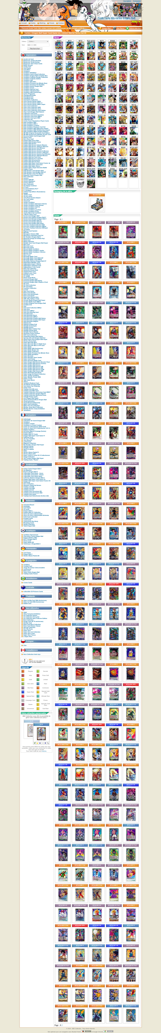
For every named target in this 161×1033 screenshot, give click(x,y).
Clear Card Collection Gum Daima (34, 110)
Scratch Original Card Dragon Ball (34, 303)
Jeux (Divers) (27, 440)
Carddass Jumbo (29, 423)
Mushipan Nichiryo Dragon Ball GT (34, 261)
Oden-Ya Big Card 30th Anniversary (35, 600)
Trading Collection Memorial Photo (34, 395)
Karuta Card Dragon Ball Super (33, 223)
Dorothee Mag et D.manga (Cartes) (34, 431)
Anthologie (27, 419)
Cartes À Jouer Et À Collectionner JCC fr (36, 428)
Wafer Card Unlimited (30, 404)
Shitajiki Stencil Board (30, 332)
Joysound (26, 201)
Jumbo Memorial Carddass (32, 213)
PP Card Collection (29, 285)
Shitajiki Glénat (28, 448)
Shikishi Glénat (28, 446)
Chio (24, 645)
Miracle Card (27, 253)
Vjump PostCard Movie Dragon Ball (35, 399)
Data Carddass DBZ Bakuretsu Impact (35, 128)
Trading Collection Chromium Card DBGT (37, 392)
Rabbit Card (27, 603)
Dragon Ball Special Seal (31, 161)
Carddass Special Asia (30, 535)
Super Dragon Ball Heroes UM (33, 366)
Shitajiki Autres (28, 327)
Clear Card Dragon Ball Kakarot (33, 112)
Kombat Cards (28, 518)
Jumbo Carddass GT (30, 208)
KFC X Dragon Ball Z (30, 539)
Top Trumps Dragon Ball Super (33, 458)
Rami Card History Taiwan (32, 626)
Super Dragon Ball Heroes (32, 365)
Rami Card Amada (29, 292)
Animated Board (28, 505)
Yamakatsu (27, 410)
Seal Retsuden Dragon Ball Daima (34, 318)
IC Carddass (27, 190)
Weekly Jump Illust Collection (33, 407)
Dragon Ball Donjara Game (32, 142)
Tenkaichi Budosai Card (31, 383)
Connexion (137, 1)
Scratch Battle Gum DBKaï (32, 301)
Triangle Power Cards (30, 396)
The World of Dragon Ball (31, 384)
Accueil (24, 23)
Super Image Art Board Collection (34, 374)
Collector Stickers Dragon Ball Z (34, 478)
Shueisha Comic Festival (31, 333)
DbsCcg (42, 23)
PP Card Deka (27, 286)
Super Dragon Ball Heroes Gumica (34, 363)
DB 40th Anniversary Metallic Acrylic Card (37, 134)
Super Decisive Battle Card (32, 360)
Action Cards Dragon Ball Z (32, 468)
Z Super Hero (27, 636)
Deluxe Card (27, 137)
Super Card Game (29, 359)
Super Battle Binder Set (31, 350)
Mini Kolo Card (28, 246)
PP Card (26, 283)
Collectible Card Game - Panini (33, 475)
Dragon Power (28, 169)
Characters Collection (30, 100)
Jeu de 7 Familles (29, 438)
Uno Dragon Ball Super (30, 398)
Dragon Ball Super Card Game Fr (34, 435)
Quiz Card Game (28, 291)
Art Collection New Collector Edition (35, 618)
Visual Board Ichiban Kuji (31, 402)
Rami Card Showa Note (31, 297)
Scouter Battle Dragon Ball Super (34, 300)
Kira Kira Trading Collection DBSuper (35, 228)
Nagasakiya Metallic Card (31, 262)
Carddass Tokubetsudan (31, 91)
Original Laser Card (29, 273)
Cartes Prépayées (29, 94)
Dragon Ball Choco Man (31, 140)
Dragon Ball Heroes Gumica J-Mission (35, 152)
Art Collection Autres (30, 615)
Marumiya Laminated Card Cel (33, 235)
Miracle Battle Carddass (31, 249)
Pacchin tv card (28, 274)
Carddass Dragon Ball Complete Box (35, 75)
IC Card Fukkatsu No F (30, 188)
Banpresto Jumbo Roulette (32, 60)
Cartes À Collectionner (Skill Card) (34, 426)
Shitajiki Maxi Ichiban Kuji (31, 329)
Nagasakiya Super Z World (32, 264)
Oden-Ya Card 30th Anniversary (33, 602)
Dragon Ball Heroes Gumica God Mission (36, 154)
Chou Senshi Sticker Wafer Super (34, 104)
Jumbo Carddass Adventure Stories (35, 204)
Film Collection (28, 176)
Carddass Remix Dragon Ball (32, 86)
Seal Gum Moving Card (30, 312)
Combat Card (27, 566)
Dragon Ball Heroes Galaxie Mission (35, 145)
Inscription (127, 1)
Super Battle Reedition (30, 354)
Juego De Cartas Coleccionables (34, 567)
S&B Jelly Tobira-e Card (31, 298)
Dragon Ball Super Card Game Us (34, 479)
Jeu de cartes (27, 196)
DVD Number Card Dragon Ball (33, 170)
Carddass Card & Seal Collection (34, 74)
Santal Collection (29, 524)
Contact (61, 23)
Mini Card (26, 244)
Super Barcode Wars (30, 342)
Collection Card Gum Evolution (33, 115)
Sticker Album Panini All (31, 555)
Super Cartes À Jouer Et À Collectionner (36, 455)
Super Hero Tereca (29, 635)
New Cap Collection (29, 268)
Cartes (33, 23)
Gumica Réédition (29, 181)
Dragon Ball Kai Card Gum (32, 157)
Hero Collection (28, 184)
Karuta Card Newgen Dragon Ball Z (34, 219)
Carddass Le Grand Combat (32, 425)
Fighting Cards (28, 437)
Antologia (26, 506)
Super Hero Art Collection (31, 632)
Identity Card (27, 623)
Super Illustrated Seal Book (32, 372)
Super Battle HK (28, 542)
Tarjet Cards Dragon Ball (31, 572)
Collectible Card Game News (32, 476)
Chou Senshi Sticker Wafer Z (32, 103)
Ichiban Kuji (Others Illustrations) (34, 191)
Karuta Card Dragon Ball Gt (32, 220)
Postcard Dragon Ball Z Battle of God (35, 282)
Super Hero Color (29, 633)
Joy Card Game (28, 199)
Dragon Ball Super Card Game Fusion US (36, 481)
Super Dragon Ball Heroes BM (33, 368)
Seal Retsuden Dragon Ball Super (34, 320)
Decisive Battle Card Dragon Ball (34, 136)
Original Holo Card (29, 271)
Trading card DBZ (29, 488)
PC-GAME (26, 276)
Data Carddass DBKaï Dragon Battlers (35, 131)
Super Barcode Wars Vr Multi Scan (34, 344)
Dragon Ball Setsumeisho (31, 160)
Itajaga (25, 193)
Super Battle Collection (31, 351)
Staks (25, 451)
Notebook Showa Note (30, 270)
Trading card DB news (30, 389)
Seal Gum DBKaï (28, 311)
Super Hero (27, 630)
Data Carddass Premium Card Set (34, 127)
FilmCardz (26, 482)
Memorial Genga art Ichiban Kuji (34, 238)
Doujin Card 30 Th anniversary (33, 621)
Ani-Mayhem (27, 470)
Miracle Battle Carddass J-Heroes (34, 252)
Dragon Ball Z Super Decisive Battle (35, 167)
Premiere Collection (29, 288)
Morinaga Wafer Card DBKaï (32, 259)
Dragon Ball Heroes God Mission (34, 148)
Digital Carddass (28, 429)
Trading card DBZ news (31, 390)
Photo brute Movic (29, 277)
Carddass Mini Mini (29, 81)
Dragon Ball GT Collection (32, 512)
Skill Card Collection (30, 335)
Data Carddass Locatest (31, 125)
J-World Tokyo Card (29, 214)
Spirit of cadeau (28, 449)
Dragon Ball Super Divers (31, 166)
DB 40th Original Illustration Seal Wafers (36, 133)
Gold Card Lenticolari (30, 517)
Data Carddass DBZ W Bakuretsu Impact (36, 130)
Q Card (25, 289)
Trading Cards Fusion (30, 573)
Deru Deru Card (28, 139)
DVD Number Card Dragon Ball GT (34, 172)
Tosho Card (27, 387)
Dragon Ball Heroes (29, 143)
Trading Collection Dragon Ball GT (34, 393)
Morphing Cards (28, 523)
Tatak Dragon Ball (29, 526)
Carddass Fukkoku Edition (32, 78)
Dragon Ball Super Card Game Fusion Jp (36, 163)
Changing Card (28, 97)
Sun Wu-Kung (28, 629)
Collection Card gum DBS (31, 118)
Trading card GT (28, 490)
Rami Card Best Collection (32, 624)
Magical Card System (30, 231)
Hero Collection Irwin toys (32, 654)
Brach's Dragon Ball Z (30, 471)
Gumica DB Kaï (28, 182)
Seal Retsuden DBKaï (30, 317)
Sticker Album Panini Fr (31, 452)
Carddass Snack (28, 88)
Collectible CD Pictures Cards (33, 591)
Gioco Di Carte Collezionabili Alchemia (36, 515)
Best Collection (28, 620)
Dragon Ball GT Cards (30, 434)
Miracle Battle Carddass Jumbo (33, 250)
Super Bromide (28, 356)
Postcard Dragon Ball (30, 279)
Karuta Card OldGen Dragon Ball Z (34, 217)
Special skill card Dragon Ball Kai (34, 338)
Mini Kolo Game (28, 247)
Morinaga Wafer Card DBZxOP (33, 258)
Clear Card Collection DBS (32, 107)
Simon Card (27, 541)
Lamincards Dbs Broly (30, 521)
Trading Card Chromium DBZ (33, 493)
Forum (51, 23)
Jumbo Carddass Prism (31, 211)
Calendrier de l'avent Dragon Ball (34, 420)
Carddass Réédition (29, 72)
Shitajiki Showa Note (30, 330)
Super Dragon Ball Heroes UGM (33, 369)
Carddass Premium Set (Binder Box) (35, 83)
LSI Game (26, 229)
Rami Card (26, 570)
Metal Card (26, 240)
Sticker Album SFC (29, 454)
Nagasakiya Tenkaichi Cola (32, 265)
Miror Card (26, 255)
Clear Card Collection (30, 106)
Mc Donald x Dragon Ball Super (33, 444)
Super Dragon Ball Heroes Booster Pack (36, 362)
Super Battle (27, 347)
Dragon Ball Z (27, 432)
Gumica (25, 178)
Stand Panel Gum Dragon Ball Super (35, 339)
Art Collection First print (31, 617)
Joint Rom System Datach (32, 198)
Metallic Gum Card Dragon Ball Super (35, 243)
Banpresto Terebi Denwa (31, 62)
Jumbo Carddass (29, 202)
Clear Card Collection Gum (32, 109)
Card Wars (26, 69)
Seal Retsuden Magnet (30, 321)
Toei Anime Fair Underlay (31, 386)
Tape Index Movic (29, 380)
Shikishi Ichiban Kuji (30, 324)
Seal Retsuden (28, 314)
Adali (25, 612)
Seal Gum (26, 309)
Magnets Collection (29, 443)
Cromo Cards (27, 582)
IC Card (25, 187)
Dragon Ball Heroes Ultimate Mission (35, 155)
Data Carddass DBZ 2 (30, 124)
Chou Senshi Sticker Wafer (32, 101)
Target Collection (29, 457)
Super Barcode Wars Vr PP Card (34, 345)
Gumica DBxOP (28, 179)
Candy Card (27, 66)
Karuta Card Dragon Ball (31, 216)
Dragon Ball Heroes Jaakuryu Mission (35, 146)
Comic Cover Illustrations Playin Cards (36, 121)
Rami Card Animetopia (30, 294)
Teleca (25, 381)
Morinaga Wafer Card (30, 256)
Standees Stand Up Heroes (32, 485)
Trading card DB (28, 487)
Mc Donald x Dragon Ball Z (32, 237)
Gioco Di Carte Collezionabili (32, 514)
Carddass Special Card (30, 89)
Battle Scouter (28, 65)
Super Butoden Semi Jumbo (32, 357)
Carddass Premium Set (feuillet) (33, 85)
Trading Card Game (29, 494)
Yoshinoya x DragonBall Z (32, 544)
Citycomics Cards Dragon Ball (33, 536)
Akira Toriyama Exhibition (31, 614)
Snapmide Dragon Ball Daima (33, 336)
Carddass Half (28, 80)
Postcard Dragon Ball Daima (32, 280)
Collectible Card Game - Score (33, 473)
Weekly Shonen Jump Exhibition (34, 408)
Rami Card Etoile (28, 295)
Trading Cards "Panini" (30, 460)
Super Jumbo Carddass (31, 375)
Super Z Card (27, 378)
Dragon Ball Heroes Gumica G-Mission (36, 151)
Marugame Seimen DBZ (31, 234)
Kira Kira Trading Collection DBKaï (34, 226)
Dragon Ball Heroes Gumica (32, 149)
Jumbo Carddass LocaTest (32, 210)
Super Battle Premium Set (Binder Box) (36, 353)
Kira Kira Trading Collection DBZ (34, 225)
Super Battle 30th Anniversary (33, 348)
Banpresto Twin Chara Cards (32, 63)
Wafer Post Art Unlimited (31, 405)
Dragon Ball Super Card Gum (33, 164)
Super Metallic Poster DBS (32, 377)
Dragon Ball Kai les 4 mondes (33, 158)
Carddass (26, 71)
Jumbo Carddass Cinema (31, 207)
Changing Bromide (29, 95)
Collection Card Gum (30, 113)
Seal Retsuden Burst (30, 315)
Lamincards (27, 441)
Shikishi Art (27, 323)
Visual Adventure (29, 401)
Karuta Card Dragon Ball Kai (32, 222)
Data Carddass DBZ (29, 122)
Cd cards (26, 509)
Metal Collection (28, 241)
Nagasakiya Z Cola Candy (31, 267)
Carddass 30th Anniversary (32, 92)
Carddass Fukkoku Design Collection (35, 77)
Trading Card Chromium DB (32, 491)
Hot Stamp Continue (30, 185)
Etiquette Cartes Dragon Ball (32, 175)
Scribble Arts (27, 304)
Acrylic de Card (28, 59)
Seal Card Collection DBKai (32, 308)
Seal (24, 306)
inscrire (44, 751)
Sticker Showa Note (29, 341)
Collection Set (28, 119)
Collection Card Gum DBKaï (32, 116)
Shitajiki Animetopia (30, 326)
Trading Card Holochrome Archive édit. (36, 496)
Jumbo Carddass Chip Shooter (33, 205)
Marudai (26, 232)
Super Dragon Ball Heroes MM (33, 371)
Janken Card (27, 195)
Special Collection (29, 627)
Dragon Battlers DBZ (30, 538)
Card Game (27, 68)
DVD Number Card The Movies (33, 173)
